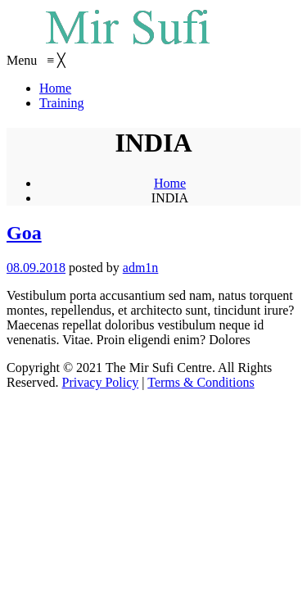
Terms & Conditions (200, 382)
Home (170, 183)
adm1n (141, 268)
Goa (24, 232)
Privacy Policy (100, 382)
